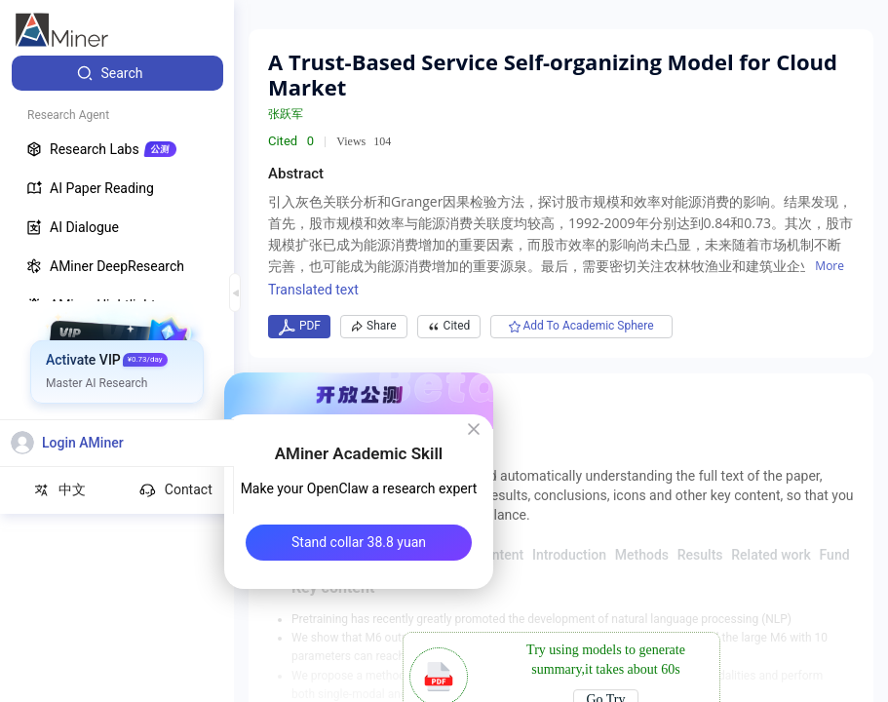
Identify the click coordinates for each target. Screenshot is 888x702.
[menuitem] (117, 73)
